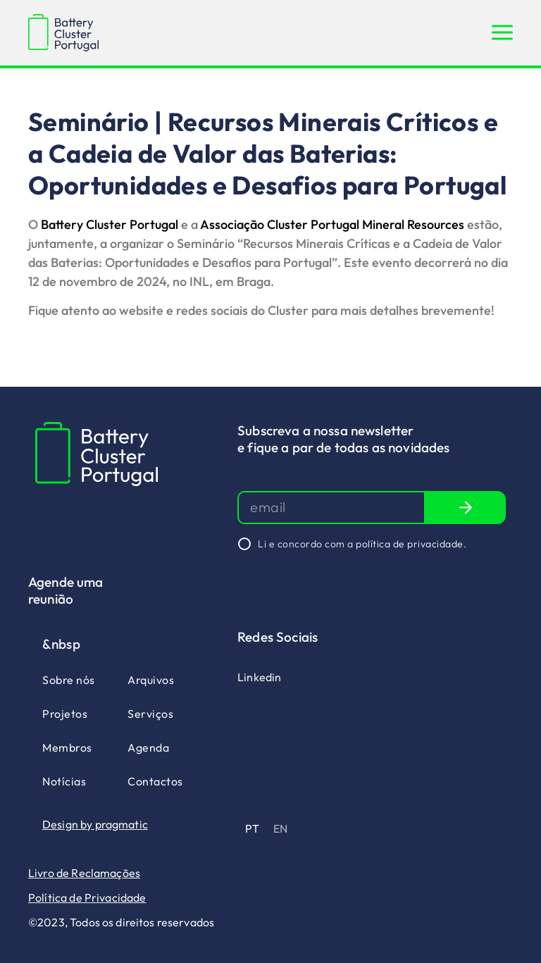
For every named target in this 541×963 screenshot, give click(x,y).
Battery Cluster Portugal (109, 224)
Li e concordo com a (362, 544)
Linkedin (259, 677)
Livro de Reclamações (84, 873)
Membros (67, 747)
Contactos (155, 781)
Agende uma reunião (66, 590)
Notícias (64, 781)
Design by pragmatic (95, 824)
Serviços (150, 714)
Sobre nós (68, 680)
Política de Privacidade (87, 897)
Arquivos (151, 680)
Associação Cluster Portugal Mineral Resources (332, 224)
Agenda (148, 747)
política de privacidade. (411, 544)
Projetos (64, 714)
